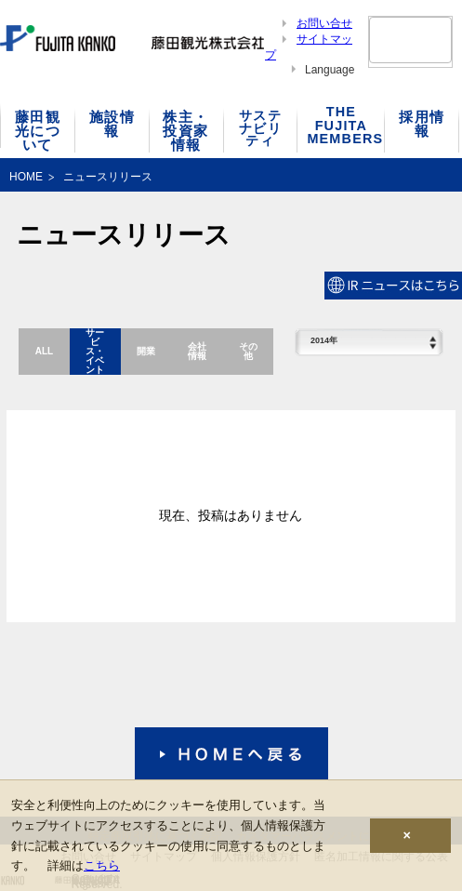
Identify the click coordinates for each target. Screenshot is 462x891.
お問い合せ (324, 23)
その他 (248, 351)
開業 (146, 351)
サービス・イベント (95, 351)
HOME (26, 176)
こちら (102, 865)
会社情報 (197, 351)
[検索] (388, 39)
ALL (44, 351)
